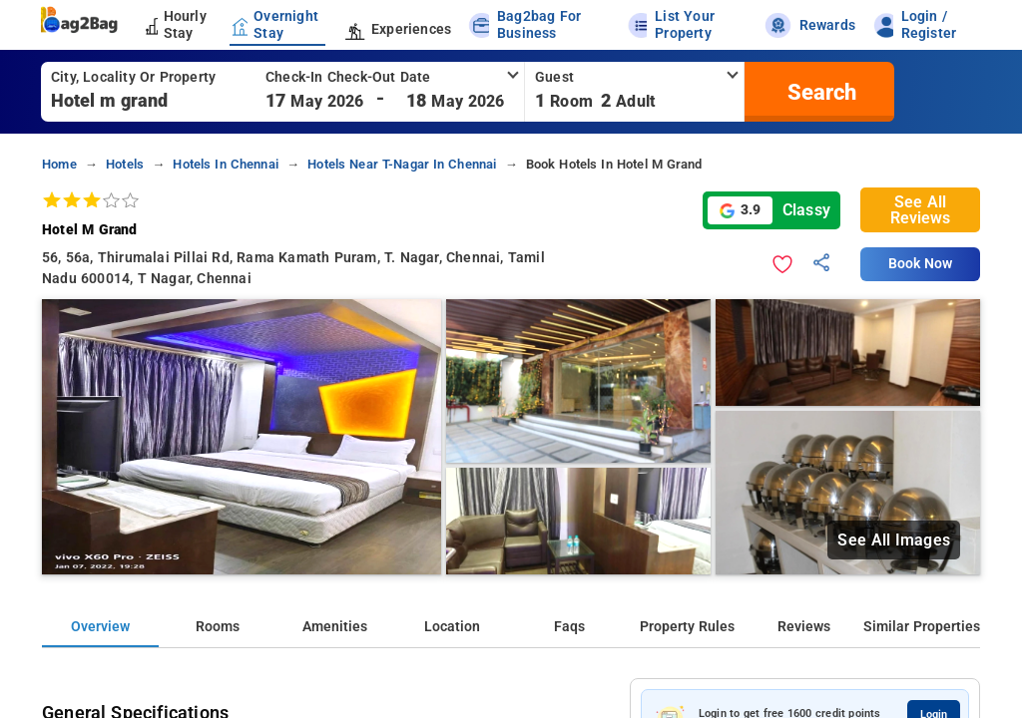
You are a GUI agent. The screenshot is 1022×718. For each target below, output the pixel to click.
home (59, 164)
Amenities (334, 626)
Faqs (569, 626)
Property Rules (687, 626)
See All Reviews (920, 209)
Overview (100, 626)
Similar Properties (921, 626)
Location (452, 626)
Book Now (920, 263)
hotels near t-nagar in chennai (401, 164)
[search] (819, 92)
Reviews (803, 626)
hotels (125, 164)
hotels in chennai (225, 164)
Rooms (218, 626)
